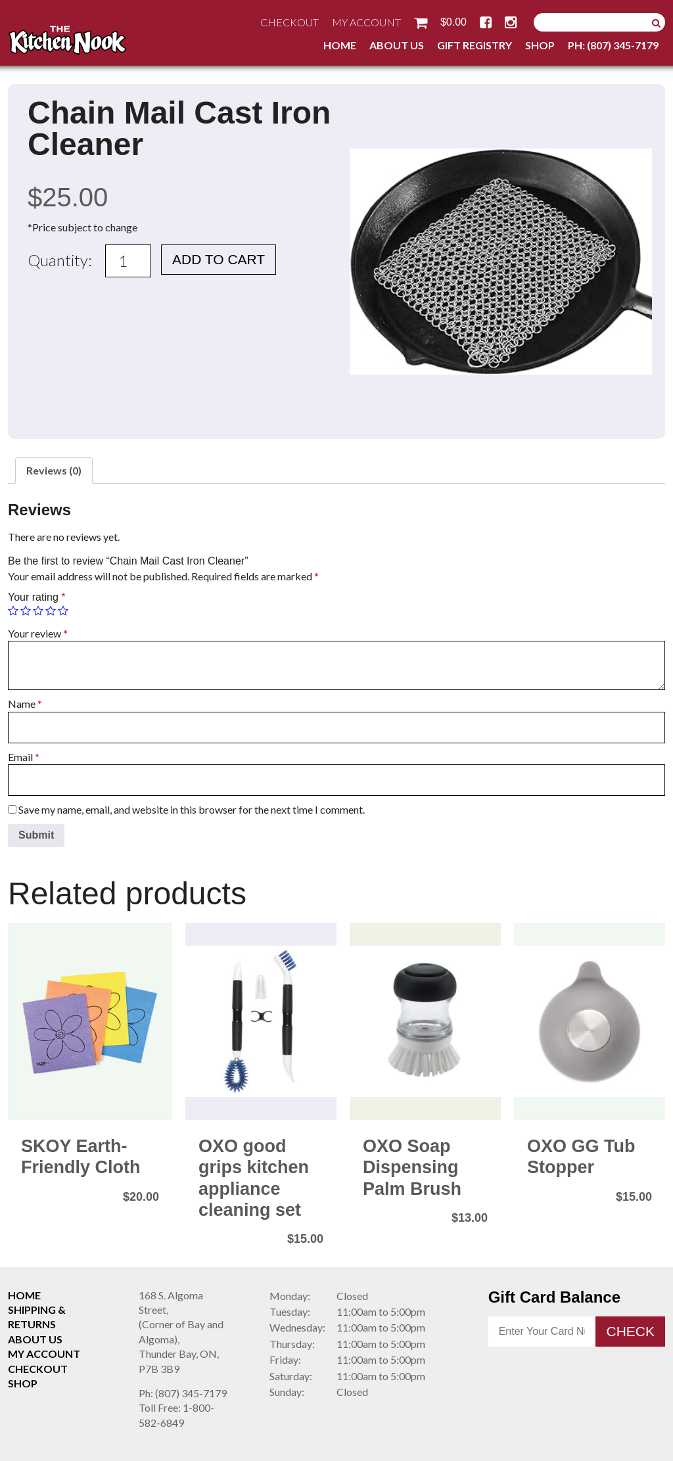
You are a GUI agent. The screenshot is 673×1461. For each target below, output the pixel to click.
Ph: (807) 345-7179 (613, 45)
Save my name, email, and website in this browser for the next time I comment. (191, 809)
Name (25, 703)
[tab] (54, 470)
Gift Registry (474, 45)
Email (23, 757)
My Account (366, 22)
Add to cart (218, 259)
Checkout (289, 22)
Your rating (36, 597)
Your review (38, 633)
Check (630, 1331)
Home (339, 45)
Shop (540, 45)
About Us (396, 45)
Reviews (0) (53, 470)
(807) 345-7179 (183, 1393)
